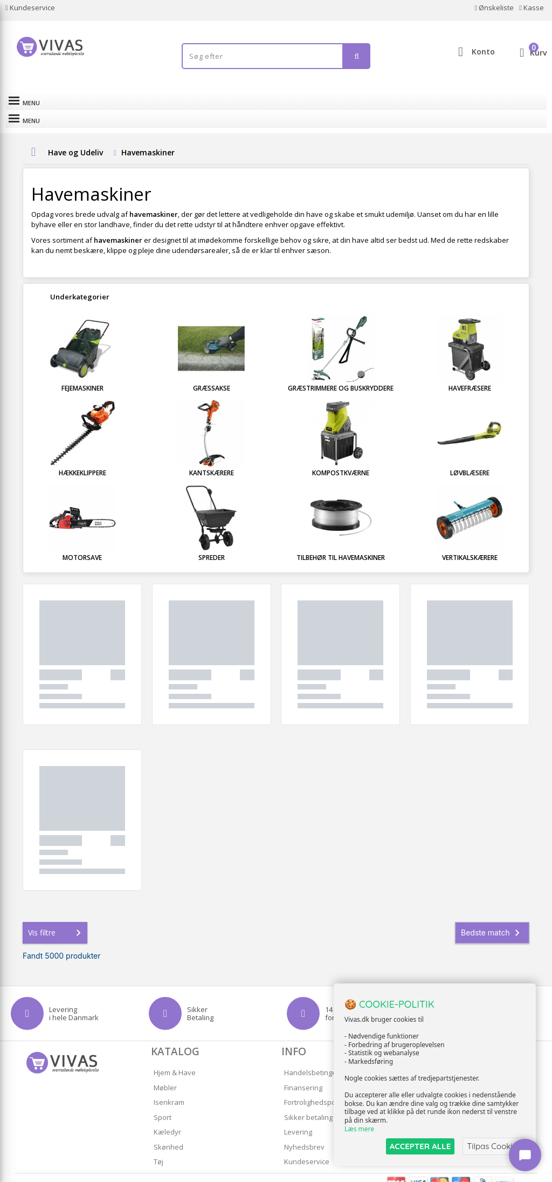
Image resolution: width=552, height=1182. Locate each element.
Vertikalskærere (470, 539)
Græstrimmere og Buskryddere (341, 370)
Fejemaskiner (82, 370)
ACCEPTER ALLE (420, 1146)
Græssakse (211, 370)
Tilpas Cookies (494, 1146)
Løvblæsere (469, 455)
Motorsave (82, 539)
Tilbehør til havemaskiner (340, 539)
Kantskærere (211, 455)
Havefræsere (469, 370)
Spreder (211, 539)
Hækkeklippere (82, 455)
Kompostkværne (340, 455)
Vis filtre (56, 914)
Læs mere (359, 1128)
